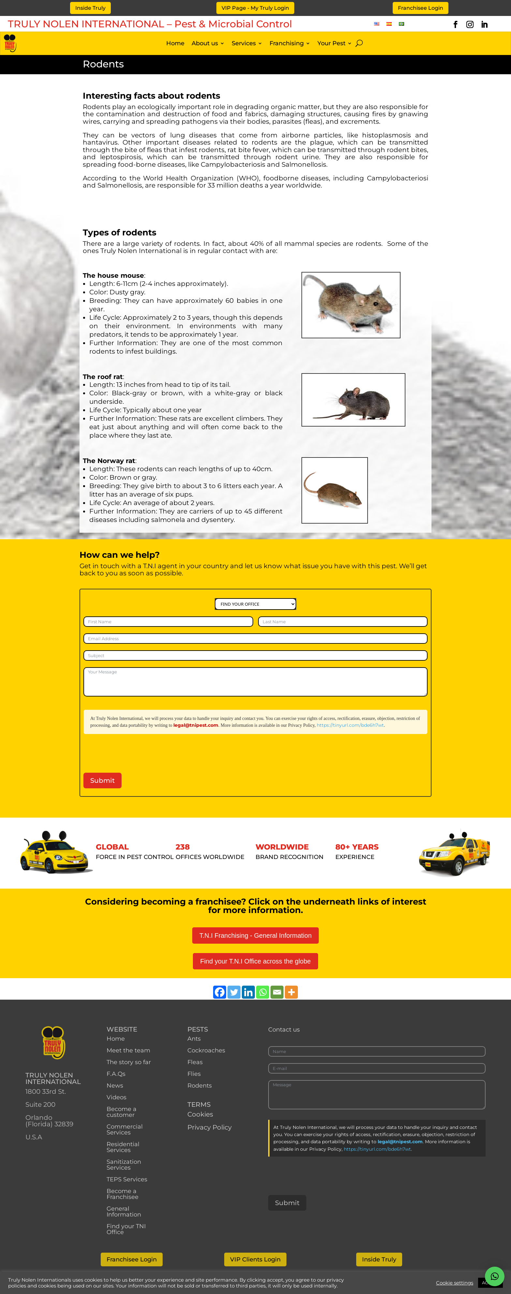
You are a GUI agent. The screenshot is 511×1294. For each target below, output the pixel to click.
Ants (194, 1038)
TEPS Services (127, 1179)
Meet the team (129, 1050)
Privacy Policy (209, 1127)
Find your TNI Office (126, 1229)
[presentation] (132, 753)
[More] (291, 992)
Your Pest (331, 44)
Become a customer (122, 1111)
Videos (116, 1097)
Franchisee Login (420, 8)
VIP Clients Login (255, 1259)
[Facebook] (219, 992)
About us (205, 44)
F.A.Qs (116, 1073)
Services (244, 44)
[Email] (277, 992)
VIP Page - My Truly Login (255, 8)
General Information (124, 1211)
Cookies (200, 1114)
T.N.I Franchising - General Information (255, 935)
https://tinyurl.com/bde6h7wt (350, 725)
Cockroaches (206, 1050)
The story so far (129, 1062)
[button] (494, 1276)
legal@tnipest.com (195, 725)
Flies (194, 1073)
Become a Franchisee (123, 1194)
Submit (102, 780)
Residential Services (123, 1147)
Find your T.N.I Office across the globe (255, 961)
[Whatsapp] (262, 992)
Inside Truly (90, 8)
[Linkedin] (248, 992)
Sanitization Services (124, 1164)
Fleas (195, 1062)
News (115, 1085)
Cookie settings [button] (454, 1283)
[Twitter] (234, 992)
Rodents (199, 1085)
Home (175, 44)
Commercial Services (125, 1129)
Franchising (287, 44)
